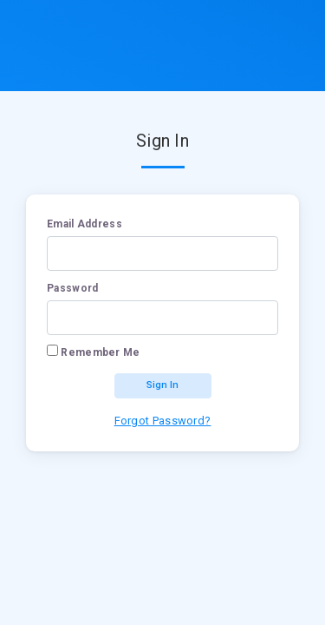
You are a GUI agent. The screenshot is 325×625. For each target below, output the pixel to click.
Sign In (162, 385)
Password (72, 288)
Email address (84, 224)
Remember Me (100, 352)
